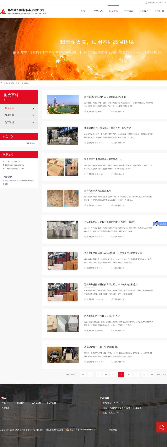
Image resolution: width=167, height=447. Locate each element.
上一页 (72, 375)
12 (98, 375)
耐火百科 (25, 83)
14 (113, 375)
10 (83, 375)
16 (129, 375)
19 (152, 375)
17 (136, 375)
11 (90, 375)
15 (121, 375)
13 (106, 375)
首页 (83, 11)
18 (144, 375)
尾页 (164, 375)
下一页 (159, 375)
